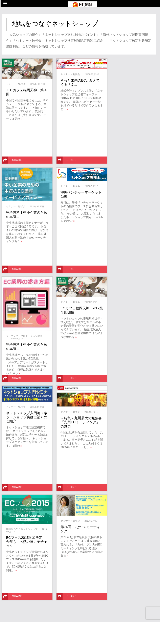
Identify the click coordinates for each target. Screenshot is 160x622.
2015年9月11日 (91, 186)
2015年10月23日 (37, 84)
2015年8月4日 (91, 521)
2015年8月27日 (37, 407)
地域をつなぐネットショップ (22, 529)
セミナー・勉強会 (15, 84)
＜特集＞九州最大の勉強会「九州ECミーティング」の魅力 (81, 422)
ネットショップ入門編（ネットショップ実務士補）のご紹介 (26, 417)
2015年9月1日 (17, 338)
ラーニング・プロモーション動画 (24, 336)
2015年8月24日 (91, 412)
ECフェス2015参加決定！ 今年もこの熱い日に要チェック (27, 542)
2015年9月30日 (37, 206)
